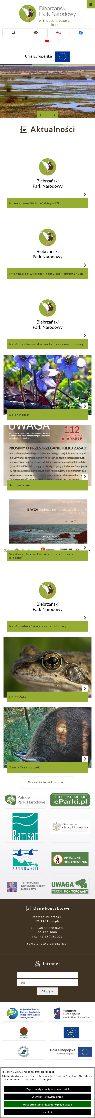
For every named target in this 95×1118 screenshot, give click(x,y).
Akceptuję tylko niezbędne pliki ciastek (47, 1104)
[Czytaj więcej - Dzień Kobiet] (47, 385)
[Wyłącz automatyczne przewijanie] (47, 114)
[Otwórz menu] (91, 4)
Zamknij (48, 1112)
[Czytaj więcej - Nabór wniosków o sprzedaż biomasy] (47, 596)
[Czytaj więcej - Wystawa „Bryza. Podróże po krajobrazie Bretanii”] (47, 526)
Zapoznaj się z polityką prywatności (47, 1089)
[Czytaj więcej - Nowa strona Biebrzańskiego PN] (47, 173)
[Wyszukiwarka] (13, 32)
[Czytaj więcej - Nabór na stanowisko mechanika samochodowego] (47, 314)
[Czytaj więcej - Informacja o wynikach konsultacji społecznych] (47, 244)
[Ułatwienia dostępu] (36, 32)
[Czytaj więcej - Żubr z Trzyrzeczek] (47, 737)
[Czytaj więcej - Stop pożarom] (47, 455)
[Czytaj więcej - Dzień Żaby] (47, 667)
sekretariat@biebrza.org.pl (47, 943)
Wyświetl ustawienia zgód (47, 1096)
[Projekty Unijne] (47, 57)
